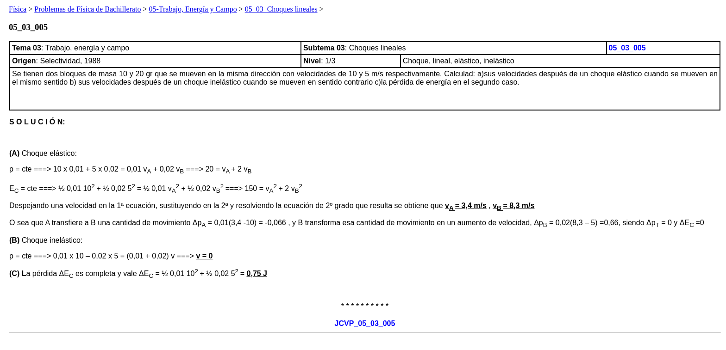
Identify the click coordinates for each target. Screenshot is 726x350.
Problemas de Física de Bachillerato (87, 9)
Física (17, 9)
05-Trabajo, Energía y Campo (193, 9)
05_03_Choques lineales (281, 9)
